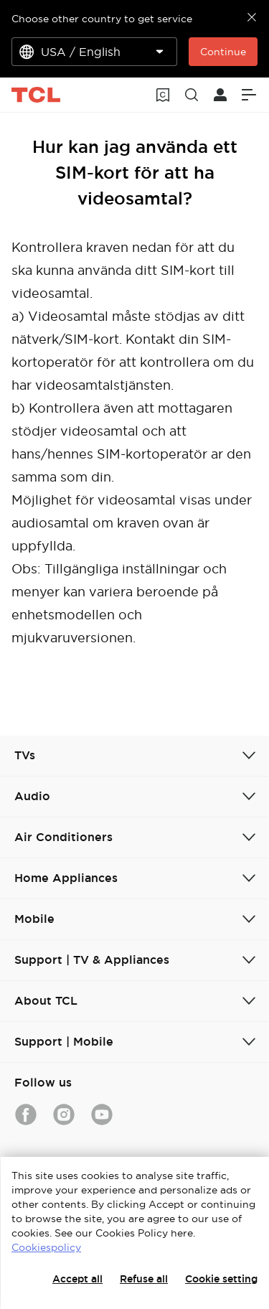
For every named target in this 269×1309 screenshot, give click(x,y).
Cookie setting (221, 1278)
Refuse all (144, 1278)
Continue (223, 51)
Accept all (77, 1278)
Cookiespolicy (46, 1247)
